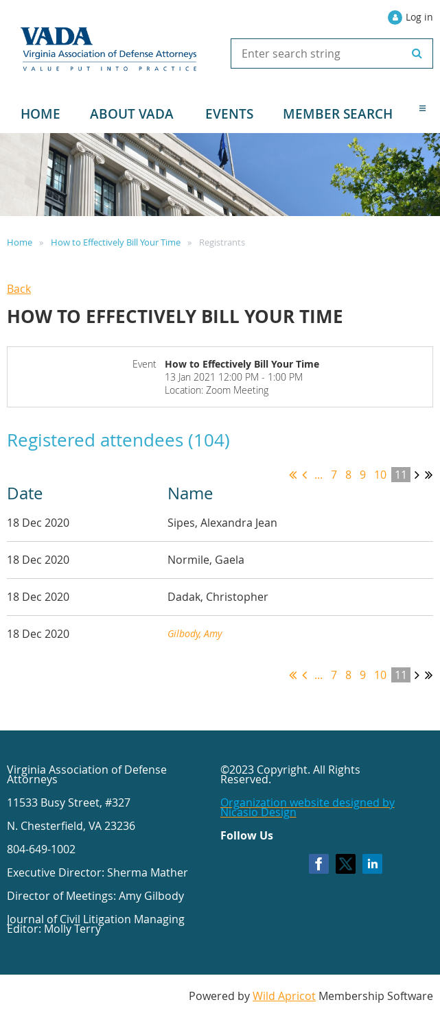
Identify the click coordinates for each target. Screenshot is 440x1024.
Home (19, 242)
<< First (293, 474)
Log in (419, 16)
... (318, 474)
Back (19, 288)
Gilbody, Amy (194, 633)
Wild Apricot (284, 995)
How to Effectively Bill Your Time (116, 242)
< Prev (304, 474)
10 (380, 474)
